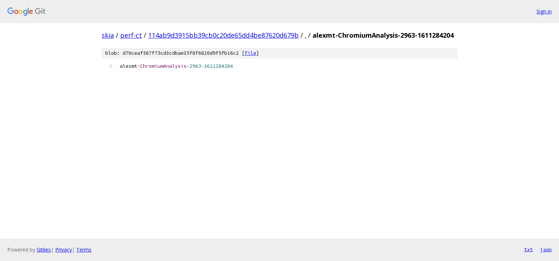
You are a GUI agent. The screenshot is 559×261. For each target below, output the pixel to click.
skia (108, 35)
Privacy (63, 249)
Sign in (544, 11)
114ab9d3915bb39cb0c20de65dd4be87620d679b (223, 35)
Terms (83, 249)
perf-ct (131, 35)
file (250, 53)
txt (528, 249)
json (546, 249)
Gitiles (44, 249)
